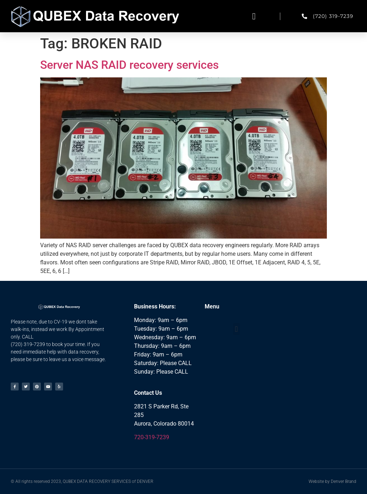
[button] (254, 16)
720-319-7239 (151, 437)
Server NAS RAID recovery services (129, 65)
